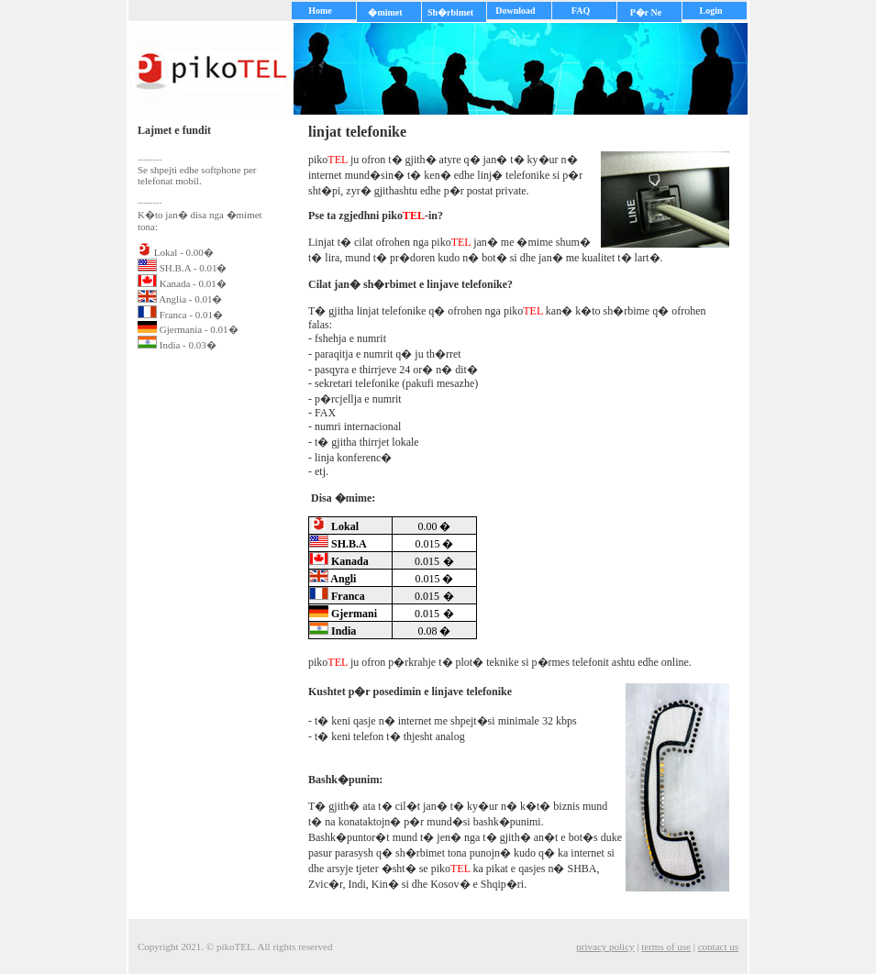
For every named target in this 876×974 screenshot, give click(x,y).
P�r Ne (646, 12)
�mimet (385, 12)
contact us (718, 946)
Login (710, 11)
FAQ (580, 11)
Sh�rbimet (450, 12)
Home (320, 11)
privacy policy (605, 946)
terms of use (666, 946)
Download (515, 11)
